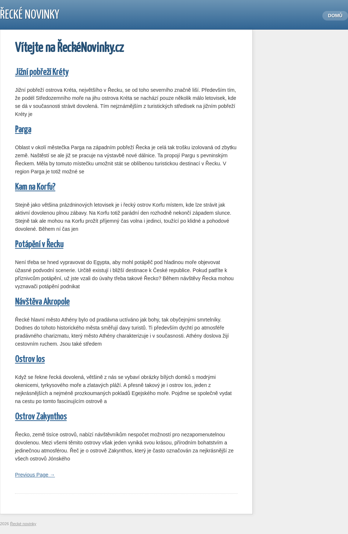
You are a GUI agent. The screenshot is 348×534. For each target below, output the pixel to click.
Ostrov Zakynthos (41, 417)
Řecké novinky (29, 15)
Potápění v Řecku (39, 245)
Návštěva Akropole (42, 302)
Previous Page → (35, 475)
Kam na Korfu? (35, 187)
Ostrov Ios (30, 360)
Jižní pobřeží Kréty (42, 72)
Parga (23, 130)
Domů (335, 15)
